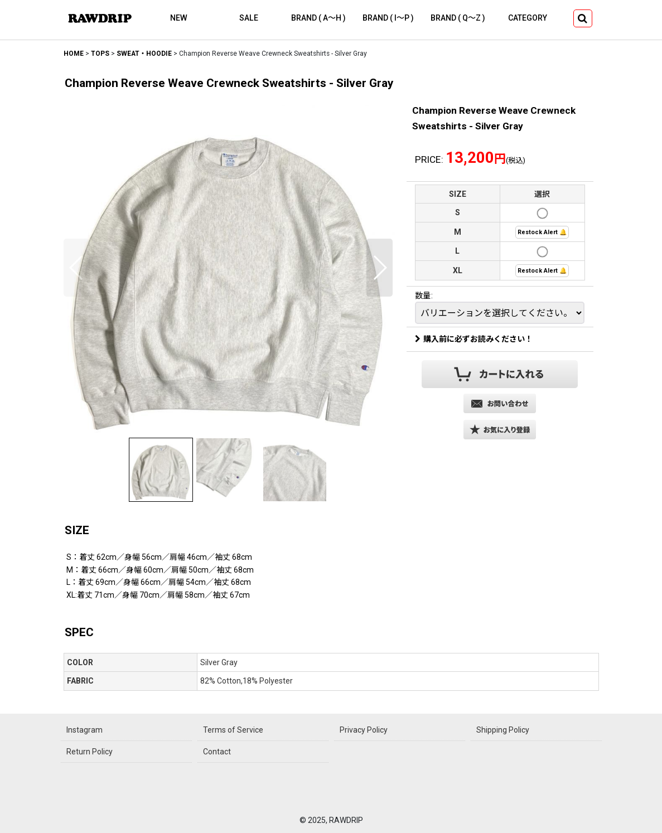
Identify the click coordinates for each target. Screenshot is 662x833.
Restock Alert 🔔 (542, 232)
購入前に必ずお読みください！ (474, 339)
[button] (582, 18)
